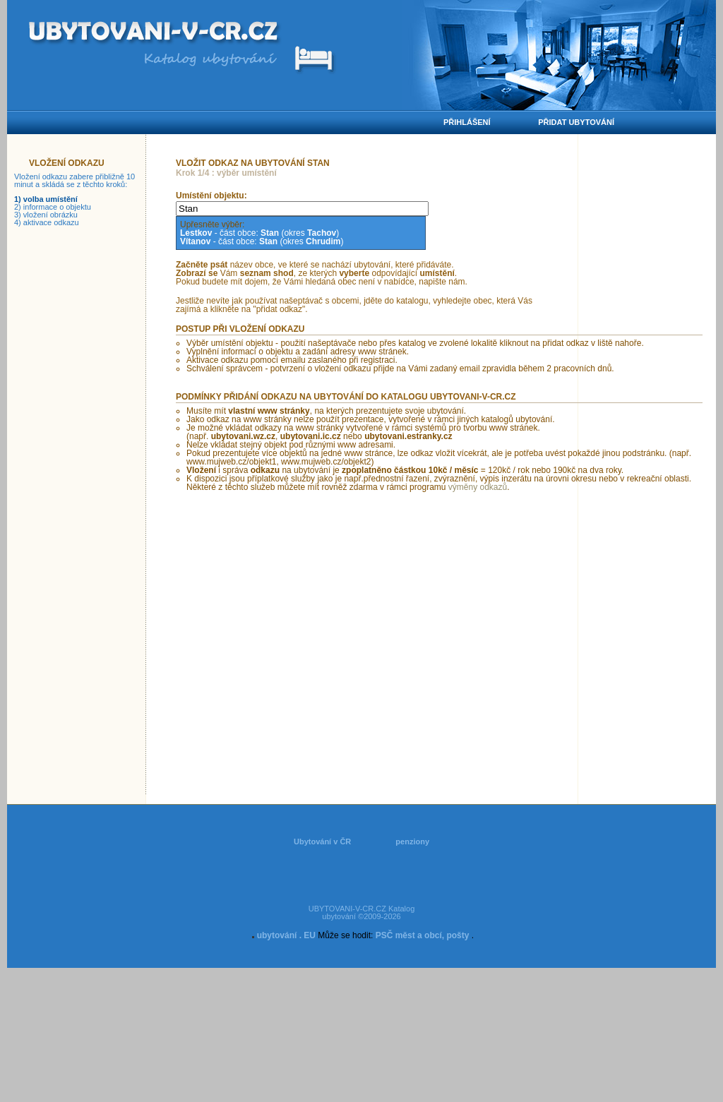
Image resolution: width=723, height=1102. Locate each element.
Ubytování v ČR (322, 841)
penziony (412, 841)
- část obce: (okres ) (259, 233)
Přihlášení (467, 122)
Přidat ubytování (576, 122)
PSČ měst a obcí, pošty (423, 935)
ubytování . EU (286, 935)
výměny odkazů (477, 487)
